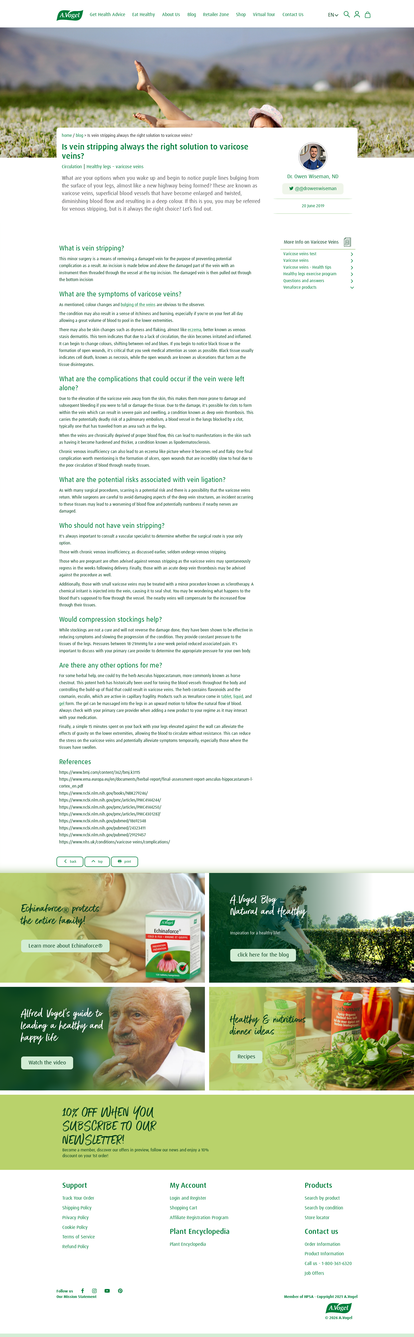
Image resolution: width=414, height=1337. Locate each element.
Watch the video (48, 1066)
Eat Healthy (148, 14)
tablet (226, 698)
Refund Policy (75, 1250)
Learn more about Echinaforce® (66, 948)
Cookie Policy (75, 1231)
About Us (175, 14)
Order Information (322, 1248)
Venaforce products (300, 289)
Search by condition (324, 1211)
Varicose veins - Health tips (307, 269)
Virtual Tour (268, 14)
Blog (196, 14)
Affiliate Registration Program (199, 1221)
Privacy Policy (75, 1221)
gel (62, 705)
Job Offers (314, 1277)
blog (79, 135)
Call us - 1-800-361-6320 (328, 1267)
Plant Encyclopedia (188, 1248)
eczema (194, 331)
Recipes (247, 1060)
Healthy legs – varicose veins (121, 166)
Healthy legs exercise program (309, 275)
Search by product (322, 1202)
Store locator (317, 1221)
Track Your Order (78, 1202)
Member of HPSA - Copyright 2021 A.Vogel (320, 1300)
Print (134, 863)
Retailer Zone (220, 14)
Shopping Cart (183, 1211)
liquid (238, 698)
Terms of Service (78, 1240)
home (67, 135)
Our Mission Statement (76, 1300)
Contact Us (297, 14)
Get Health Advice (111, 14)
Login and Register (188, 1202)
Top (103, 863)
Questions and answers (303, 282)
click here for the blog (263, 957)
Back (72, 863)
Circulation (73, 166)
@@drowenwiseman (313, 189)
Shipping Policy (77, 1211)
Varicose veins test (299, 255)
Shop (245, 14)
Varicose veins (296, 262)
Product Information (324, 1257)
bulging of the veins (138, 306)
